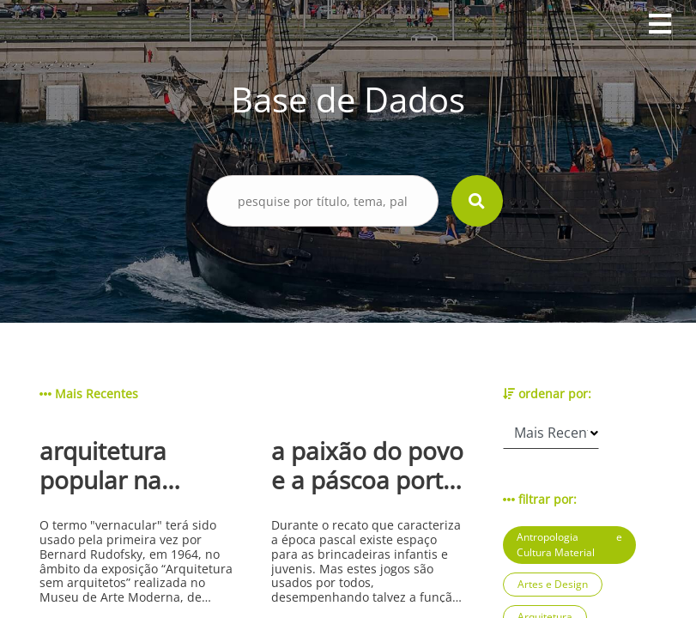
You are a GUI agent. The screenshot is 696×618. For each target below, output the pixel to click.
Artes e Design (552, 584)
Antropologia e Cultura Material (569, 545)
